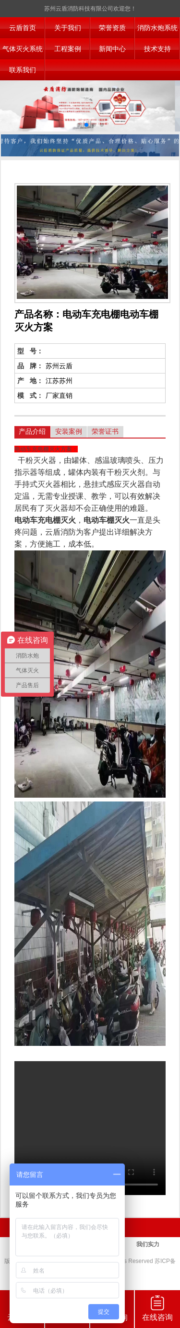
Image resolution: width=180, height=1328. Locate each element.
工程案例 (67, 49)
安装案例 (68, 431)
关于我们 (67, 28)
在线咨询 (157, 1308)
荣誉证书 (105, 431)
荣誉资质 (112, 28)
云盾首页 (22, 28)
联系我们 (22, 70)
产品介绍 (32, 431)
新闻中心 (112, 49)
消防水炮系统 (157, 28)
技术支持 (157, 49)
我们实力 (147, 1244)
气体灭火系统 (22, 49)
